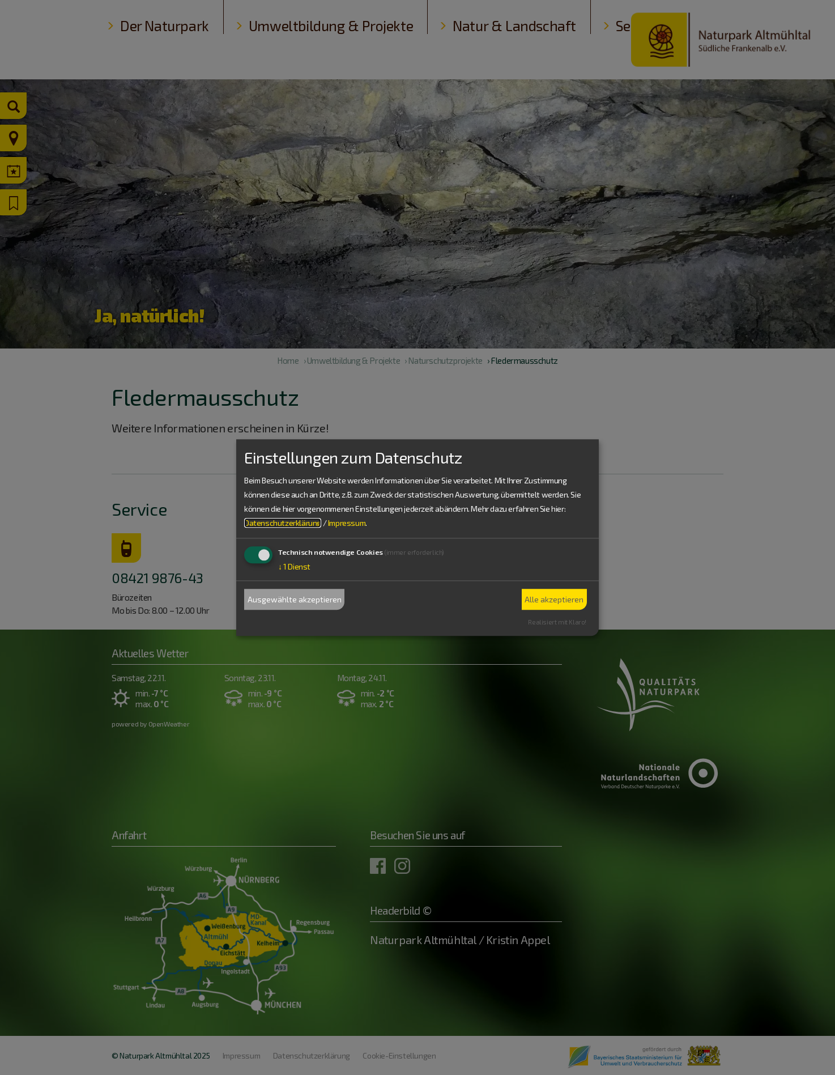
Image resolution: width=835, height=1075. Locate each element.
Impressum (346, 523)
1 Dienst (294, 567)
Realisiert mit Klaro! (557, 622)
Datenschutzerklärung (282, 523)
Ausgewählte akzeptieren (295, 599)
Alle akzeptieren (554, 599)
